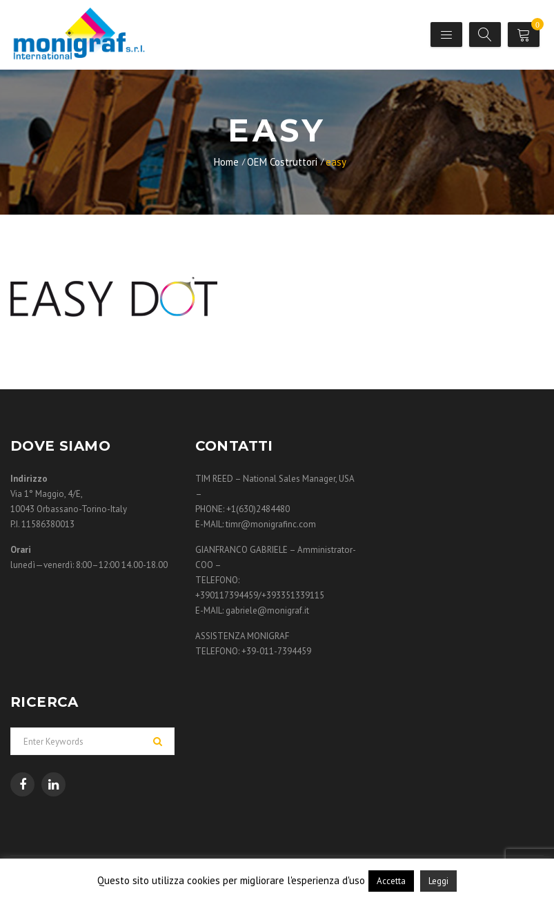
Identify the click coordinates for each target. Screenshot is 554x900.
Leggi (438, 881)
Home (226, 161)
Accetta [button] (391, 881)
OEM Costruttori (282, 161)
